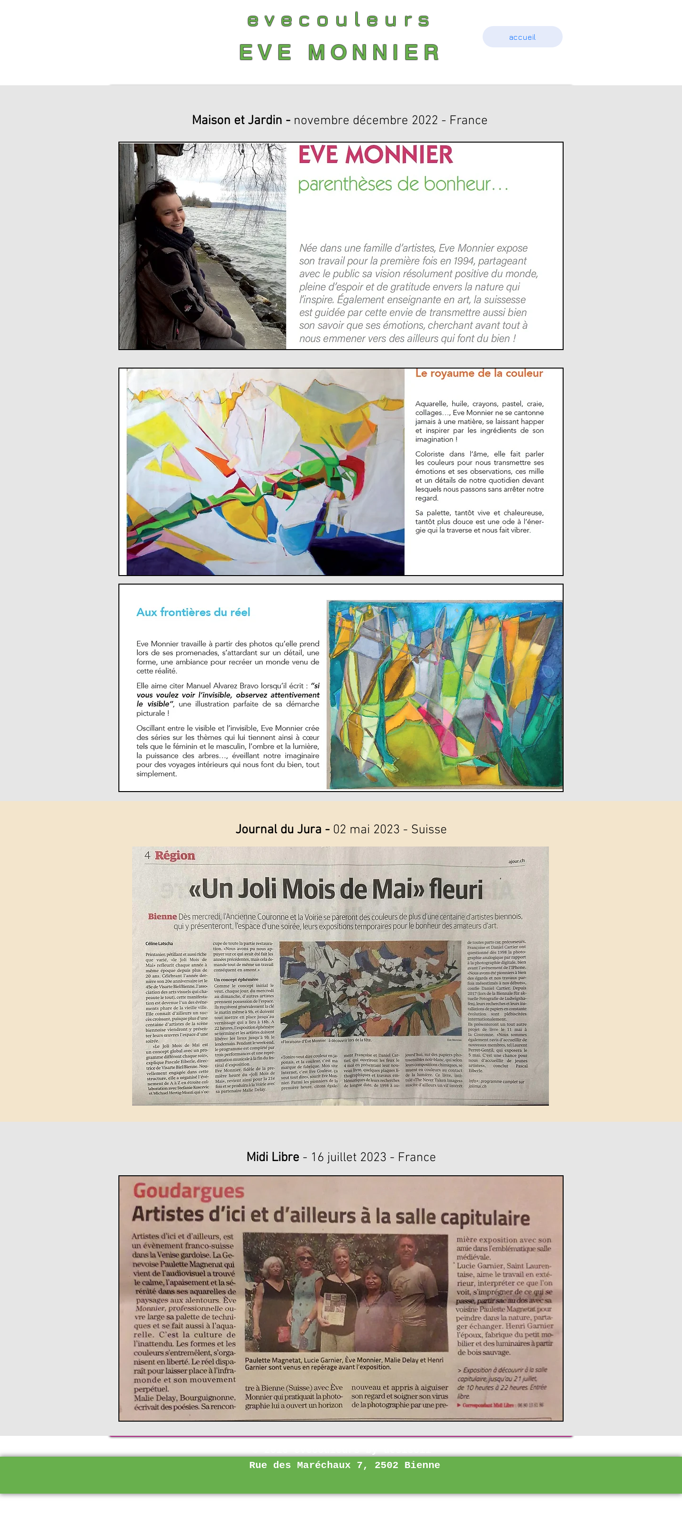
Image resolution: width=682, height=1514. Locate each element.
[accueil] (523, 36)
